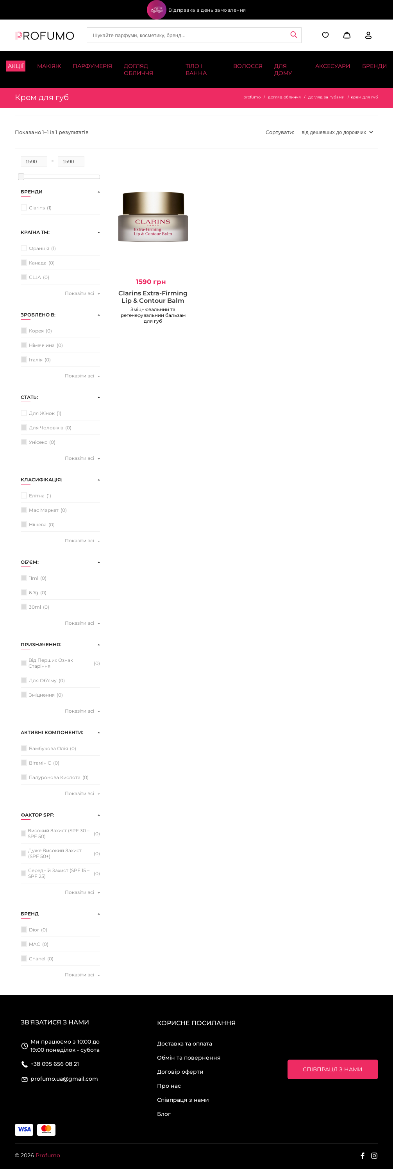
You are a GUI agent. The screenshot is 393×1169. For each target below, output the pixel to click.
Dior (34, 930)
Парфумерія (92, 66)
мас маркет (44, 510)
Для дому (283, 70)
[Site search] (194, 35)
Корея (36, 331)
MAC (34, 944)
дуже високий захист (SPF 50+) (55, 853)
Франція (39, 248)
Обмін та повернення (189, 1057)
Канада (37, 263)
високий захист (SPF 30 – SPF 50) (58, 833)
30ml (35, 607)
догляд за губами (326, 97)
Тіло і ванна (196, 70)
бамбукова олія (48, 748)
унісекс (38, 442)
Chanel (37, 959)
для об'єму (43, 680)
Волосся (248, 66)
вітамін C (40, 763)
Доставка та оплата (184, 1043)
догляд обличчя (284, 97)
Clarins (37, 208)
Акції (15, 66)
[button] (346, 35)
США (35, 277)
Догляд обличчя (138, 70)
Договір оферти (180, 1071)
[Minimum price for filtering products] (34, 161)
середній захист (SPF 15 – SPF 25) (58, 873)
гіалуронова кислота (54, 777)
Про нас (169, 1085)
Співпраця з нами (183, 1099)
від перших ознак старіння (51, 663)
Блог (164, 1113)
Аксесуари (332, 66)
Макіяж (49, 66)
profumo (252, 97)
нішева (37, 524)
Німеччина (42, 345)
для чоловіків (46, 428)
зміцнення (42, 695)
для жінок (42, 413)
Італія (36, 360)
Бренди (374, 66)
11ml (33, 578)
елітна (37, 496)
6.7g (33, 592)
